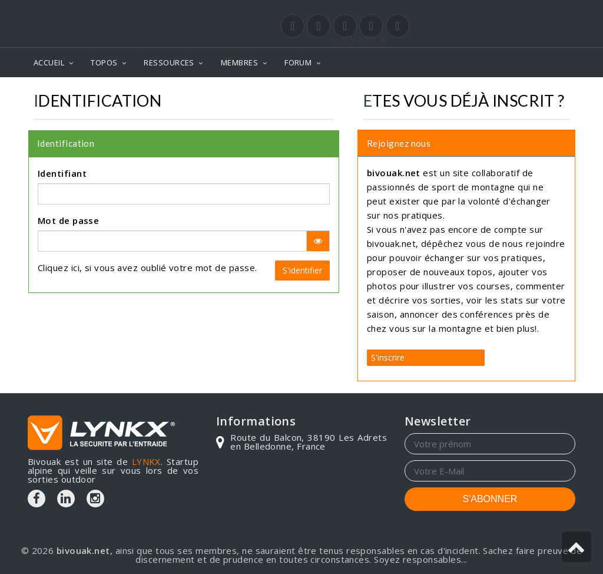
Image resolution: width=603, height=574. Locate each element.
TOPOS (104, 62)
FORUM (298, 62)
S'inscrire (388, 357)
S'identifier (302, 270)
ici (75, 267)
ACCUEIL (49, 62)
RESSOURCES (169, 62)
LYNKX (146, 461)
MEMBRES (239, 62)
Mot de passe (68, 220)
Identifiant (62, 173)
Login (517, 11)
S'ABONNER (490, 499)
